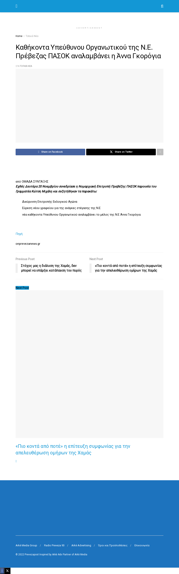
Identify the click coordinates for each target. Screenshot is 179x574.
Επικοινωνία (141, 545)
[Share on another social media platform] (160, 152)
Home (19, 36)
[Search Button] (162, 6)
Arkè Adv (57, 554)
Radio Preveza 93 (54, 545)
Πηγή (19, 234)
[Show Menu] (16, 6)
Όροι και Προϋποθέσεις (112, 545)
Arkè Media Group (26, 545)
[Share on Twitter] (121, 152)
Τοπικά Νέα (32, 36)
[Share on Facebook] (50, 152)
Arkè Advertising (81, 545)
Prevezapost (32, 554)
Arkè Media (81, 554)
